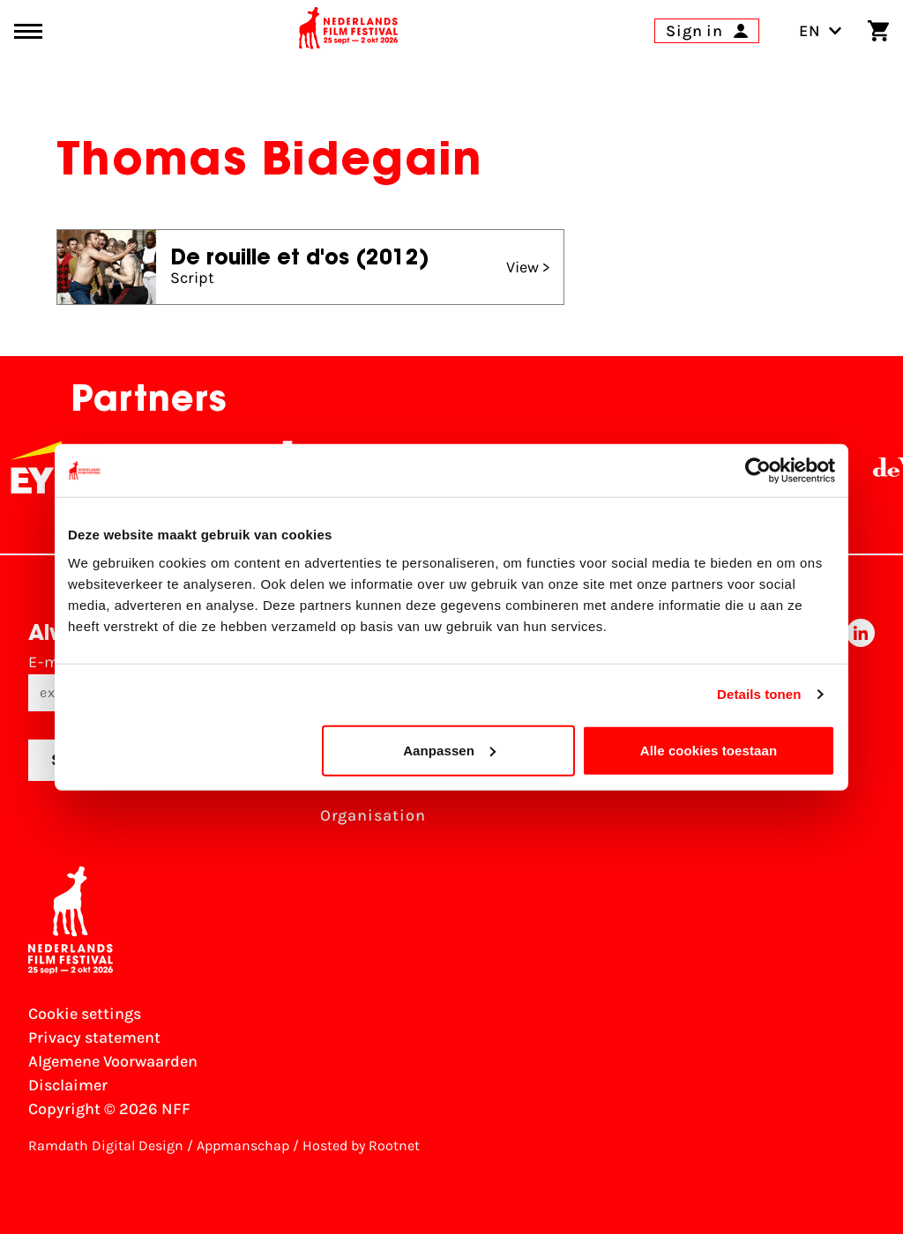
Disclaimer (68, 1085)
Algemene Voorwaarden (113, 1061)
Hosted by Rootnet (361, 1145)
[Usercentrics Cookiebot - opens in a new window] (758, 470)
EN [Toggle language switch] (820, 31)
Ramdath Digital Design (105, 1145)
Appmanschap (243, 1145)
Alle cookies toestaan (709, 749)
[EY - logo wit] (45, 467)
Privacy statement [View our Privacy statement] (94, 1037)
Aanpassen (449, 749)
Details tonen (759, 694)
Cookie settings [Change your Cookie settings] (84, 1013)
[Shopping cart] (878, 30)
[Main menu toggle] (28, 31)
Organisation (373, 815)
